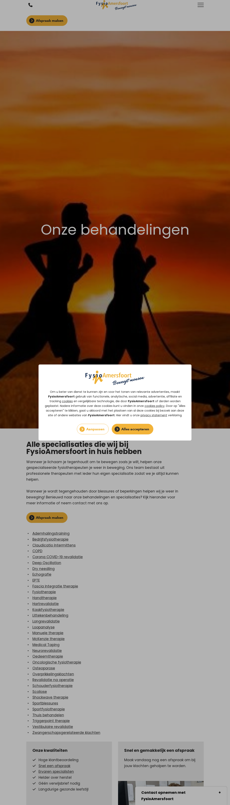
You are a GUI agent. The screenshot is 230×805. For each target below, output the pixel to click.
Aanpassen (95, 429)
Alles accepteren (135, 429)
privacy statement (153, 415)
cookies (67, 401)
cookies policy (155, 406)
